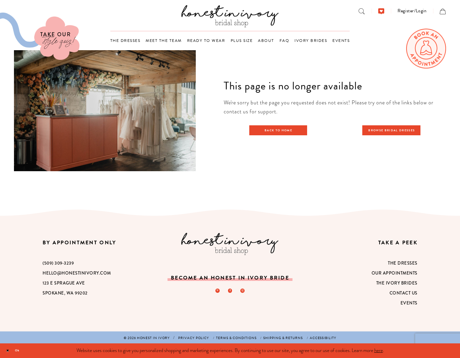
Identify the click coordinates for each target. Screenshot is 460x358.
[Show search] (362, 11)
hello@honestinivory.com (77, 273)
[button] (412, 11)
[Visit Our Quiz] (39, 36)
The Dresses (402, 263)
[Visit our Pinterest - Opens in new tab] (214, 292)
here (378, 350)
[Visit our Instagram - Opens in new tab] (245, 292)
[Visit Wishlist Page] (381, 11)
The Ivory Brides (396, 283)
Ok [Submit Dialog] (25, 350)
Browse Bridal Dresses (396, 130)
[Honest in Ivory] (230, 243)
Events (409, 303)
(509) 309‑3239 (58, 263)
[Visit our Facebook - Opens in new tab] (230, 292)
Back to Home (282, 130)
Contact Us (403, 293)
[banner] (230, 16)
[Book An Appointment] (426, 48)
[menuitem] (362, 11)
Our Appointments (394, 273)
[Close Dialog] (10, 351)
